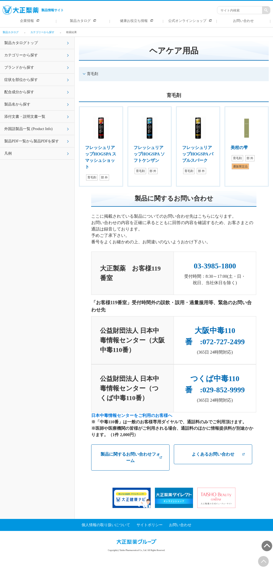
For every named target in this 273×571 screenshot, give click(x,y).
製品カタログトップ (21, 43)
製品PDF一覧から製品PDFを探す (31, 141)
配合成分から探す (19, 92)
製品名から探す (17, 104)
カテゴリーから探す (21, 55)
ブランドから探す (19, 67)
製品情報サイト (33, 10)
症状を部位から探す (21, 80)
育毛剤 (92, 74)
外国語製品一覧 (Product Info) (28, 129)
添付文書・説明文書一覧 (24, 117)
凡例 (8, 153)
